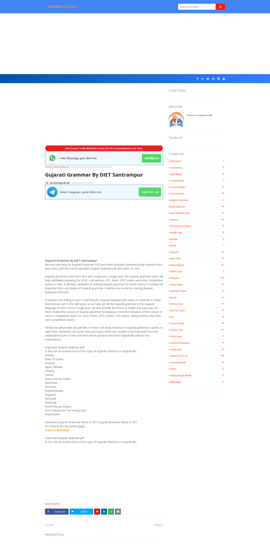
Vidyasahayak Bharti (197, 375)
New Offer (197, 258)
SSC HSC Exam (197, 310)
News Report (197, 265)
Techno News (197, 323)
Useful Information (197, 343)
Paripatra (197, 278)
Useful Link (197, 349)
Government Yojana (197, 226)
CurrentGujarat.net (60, 182)
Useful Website (197, 362)
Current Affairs (197, 187)
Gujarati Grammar (57, 430)
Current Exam (197, 193)
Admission (197, 161)
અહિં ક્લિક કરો (150, 192)
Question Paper (197, 291)
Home (48, 167)
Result (197, 297)
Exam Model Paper (197, 213)
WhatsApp (197, 382)
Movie (197, 245)
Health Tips (197, 232)
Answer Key (197, 167)
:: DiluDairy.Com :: (62, 6)
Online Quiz (197, 271)
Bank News (197, 174)
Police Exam (197, 284)
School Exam (197, 304)
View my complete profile (200, 115)
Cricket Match (197, 180)
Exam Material (61, 167)
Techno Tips (197, 330)
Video (197, 368)
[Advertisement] (135, 44)
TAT (197, 317)
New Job (197, 252)
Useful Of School (197, 356)
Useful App (197, 336)
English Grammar (197, 200)
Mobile (197, 239)
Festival (197, 219)
